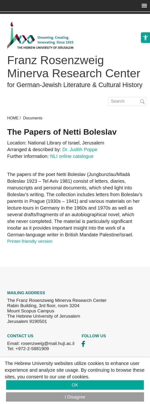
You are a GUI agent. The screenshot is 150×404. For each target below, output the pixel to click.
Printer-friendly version (29, 241)
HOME (13, 118)
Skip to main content (20, 17)
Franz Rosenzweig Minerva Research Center (73, 67)
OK (75, 384)
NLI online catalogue (71, 156)
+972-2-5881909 (32, 348)
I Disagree (75, 396)
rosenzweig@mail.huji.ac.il (47, 343)
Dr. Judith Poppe (80, 149)
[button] (145, 37)
